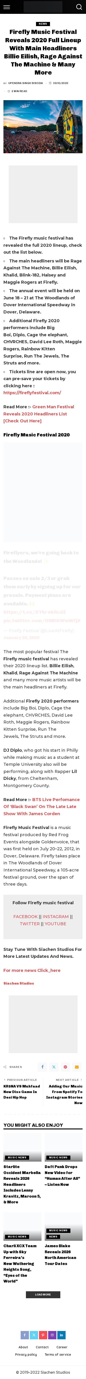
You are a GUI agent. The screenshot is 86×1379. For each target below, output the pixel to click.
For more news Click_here (32, 970)
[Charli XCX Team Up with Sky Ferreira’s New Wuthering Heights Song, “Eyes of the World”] (22, 1226)
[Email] (76, 1067)
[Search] (78, 7)
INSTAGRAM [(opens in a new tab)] (56, 916)
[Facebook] (42, 1067)
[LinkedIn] (61, 1335)
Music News (17, 1157)
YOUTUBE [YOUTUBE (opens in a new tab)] (55, 923)
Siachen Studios (18, 983)
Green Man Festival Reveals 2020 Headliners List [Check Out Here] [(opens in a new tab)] (38, 414)
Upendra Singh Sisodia (25, 83)
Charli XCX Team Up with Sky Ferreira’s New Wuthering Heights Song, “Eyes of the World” (19, 1263)
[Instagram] (52, 1335)
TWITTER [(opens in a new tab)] (30, 923)
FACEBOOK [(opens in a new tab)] (26, 916)
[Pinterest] (65, 1067)
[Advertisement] (43, 194)
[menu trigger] (7, 7)
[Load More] (43, 1294)
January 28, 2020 (21, 637)
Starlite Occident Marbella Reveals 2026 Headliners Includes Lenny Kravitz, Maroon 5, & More (22, 1184)
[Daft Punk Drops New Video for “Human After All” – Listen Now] (64, 1147)
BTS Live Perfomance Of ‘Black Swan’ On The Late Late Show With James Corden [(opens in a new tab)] (41, 806)
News (43, 24)
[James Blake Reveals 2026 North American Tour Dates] (64, 1226)
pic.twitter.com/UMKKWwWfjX (42, 620)
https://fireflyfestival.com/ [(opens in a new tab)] (32, 392)
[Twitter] (53, 1067)
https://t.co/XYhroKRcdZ (34, 612)
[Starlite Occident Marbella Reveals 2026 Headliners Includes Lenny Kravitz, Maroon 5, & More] (22, 1147)
